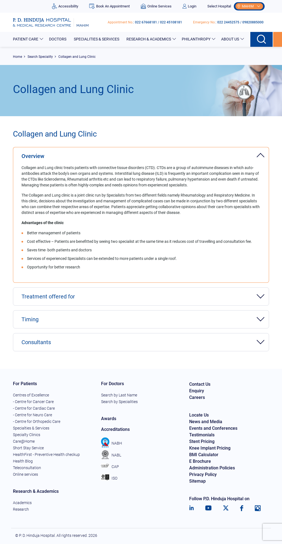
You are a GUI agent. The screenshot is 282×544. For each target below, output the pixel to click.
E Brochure (200, 461)
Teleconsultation (27, 468)
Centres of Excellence (31, 395)
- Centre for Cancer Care (33, 401)
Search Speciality (40, 57)
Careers (197, 397)
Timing (30, 319)
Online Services (156, 6)
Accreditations (115, 429)
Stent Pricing (202, 441)
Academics (22, 503)
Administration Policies (212, 467)
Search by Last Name (119, 395)
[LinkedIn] (191, 508)
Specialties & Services (31, 428)
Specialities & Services (97, 39)
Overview (32, 156)
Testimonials (202, 434)
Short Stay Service (28, 448)
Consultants (36, 342)
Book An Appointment (109, 6)
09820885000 (253, 22)
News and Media (205, 421)
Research (21, 509)
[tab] (141, 153)
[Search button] (261, 39)
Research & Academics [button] (149, 39)
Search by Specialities (119, 401)
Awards (108, 418)
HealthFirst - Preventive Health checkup (46, 454)
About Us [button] (230, 39)
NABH (111, 443)
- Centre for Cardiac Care (34, 408)
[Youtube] (208, 508)
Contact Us (199, 384)
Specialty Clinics (26, 435)
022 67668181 (146, 22)
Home (17, 57)
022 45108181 (171, 22)
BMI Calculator (203, 454)
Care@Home (24, 441)
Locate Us (199, 415)
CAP (110, 466)
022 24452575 (228, 22)
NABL (111, 455)
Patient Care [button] (26, 39)
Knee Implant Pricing (210, 448)
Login (189, 6)
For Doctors (112, 383)
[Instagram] (257, 508)
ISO (109, 478)
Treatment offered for (48, 296)
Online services (25, 474)
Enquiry (196, 390)
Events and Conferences (213, 428)
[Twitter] (226, 508)
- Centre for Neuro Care (32, 415)
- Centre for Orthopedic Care (36, 421)
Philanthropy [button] (196, 39)
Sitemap (197, 481)
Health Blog (23, 461)
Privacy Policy (203, 474)
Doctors (58, 39)
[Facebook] (241, 508)
